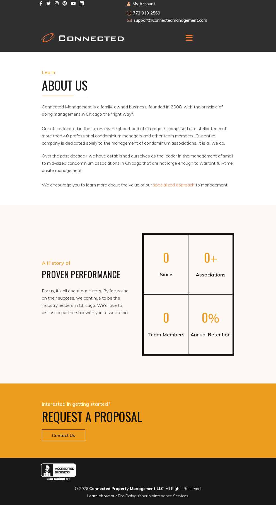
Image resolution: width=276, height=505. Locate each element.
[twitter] (48, 3)
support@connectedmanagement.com (170, 20)
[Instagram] (57, 3)
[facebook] (41, 3)
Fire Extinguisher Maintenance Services (153, 495)
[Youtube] (73, 3)
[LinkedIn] (82, 3)
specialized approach (174, 185)
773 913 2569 (146, 13)
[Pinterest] (64, 3)
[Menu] (189, 38)
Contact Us (63, 435)
